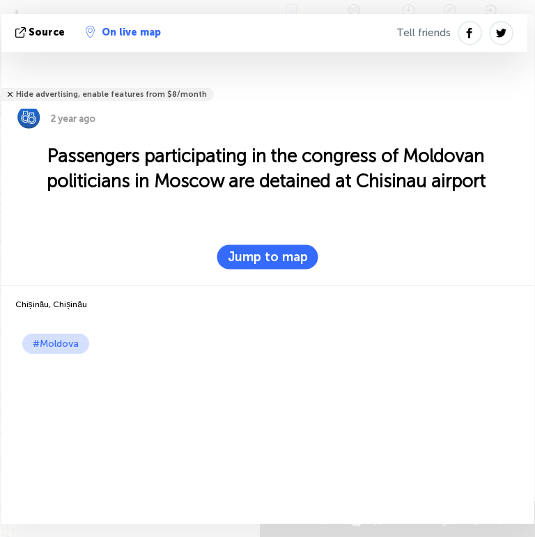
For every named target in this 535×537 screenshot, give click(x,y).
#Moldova (56, 344)
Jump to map (268, 257)
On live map (123, 32)
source (41, 32)
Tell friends (423, 32)
